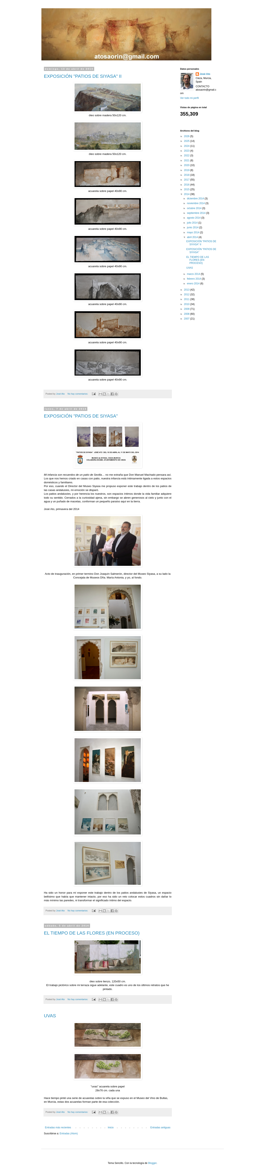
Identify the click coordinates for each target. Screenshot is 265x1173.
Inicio (111, 1127)
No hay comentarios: (78, 394)
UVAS (50, 1015)
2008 (187, 313)
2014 (187, 194)
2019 (187, 170)
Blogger (152, 1163)
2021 (187, 160)
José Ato (205, 74)
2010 (187, 304)
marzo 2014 (194, 274)
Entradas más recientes (58, 1127)
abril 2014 (193, 237)
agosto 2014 (194, 217)
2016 (187, 184)
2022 (187, 155)
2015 (187, 189)
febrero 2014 (194, 278)
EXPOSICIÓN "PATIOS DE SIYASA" (81, 416)
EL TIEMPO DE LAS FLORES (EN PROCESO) (92, 933)
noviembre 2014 (196, 203)
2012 (187, 294)
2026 (187, 136)
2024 (187, 146)
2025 (187, 141)
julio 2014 (192, 222)
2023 (187, 150)
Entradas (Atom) (69, 1133)
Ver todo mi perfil (189, 98)
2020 (187, 165)
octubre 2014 (194, 208)
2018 (187, 175)
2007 (187, 318)
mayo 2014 (193, 232)
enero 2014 (193, 283)
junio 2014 (193, 227)
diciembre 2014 (196, 198)
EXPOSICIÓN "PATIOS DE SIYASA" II (83, 76)
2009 (187, 309)
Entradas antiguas (160, 1127)
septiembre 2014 (196, 213)
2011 (187, 299)
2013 (187, 289)
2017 (187, 179)
